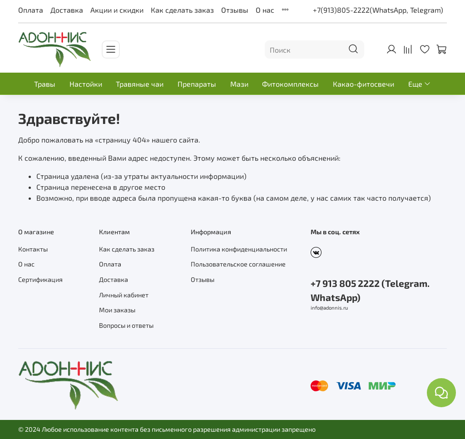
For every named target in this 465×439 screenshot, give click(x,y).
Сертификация (40, 279)
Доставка (66, 9)
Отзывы (234, 9)
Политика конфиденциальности (239, 249)
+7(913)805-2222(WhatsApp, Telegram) (378, 9)
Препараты (197, 83)
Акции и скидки (116, 9)
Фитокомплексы (290, 83)
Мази (239, 83)
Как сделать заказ (182, 9)
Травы (44, 83)
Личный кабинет (123, 295)
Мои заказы (117, 310)
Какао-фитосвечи (363, 83)
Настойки (85, 83)
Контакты (33, 249)
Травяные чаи (139, 83)
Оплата (30, 9)
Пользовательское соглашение (238, 264)
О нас (265, 9)
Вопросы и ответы (126, 325)
